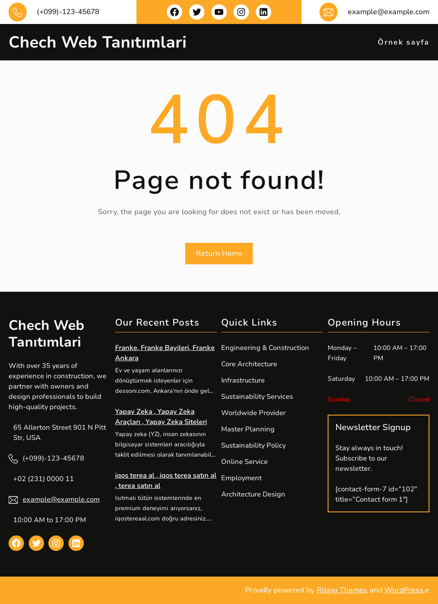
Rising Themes (342, 590)
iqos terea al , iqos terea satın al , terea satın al (165, 480)
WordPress (404, 590)
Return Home (219, 253)
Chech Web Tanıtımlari (97, 42)
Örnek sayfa (403, 42)
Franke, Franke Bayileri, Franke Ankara (165, 353)
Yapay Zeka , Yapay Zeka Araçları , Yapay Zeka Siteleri (161, 417)
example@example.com (61, 499)
